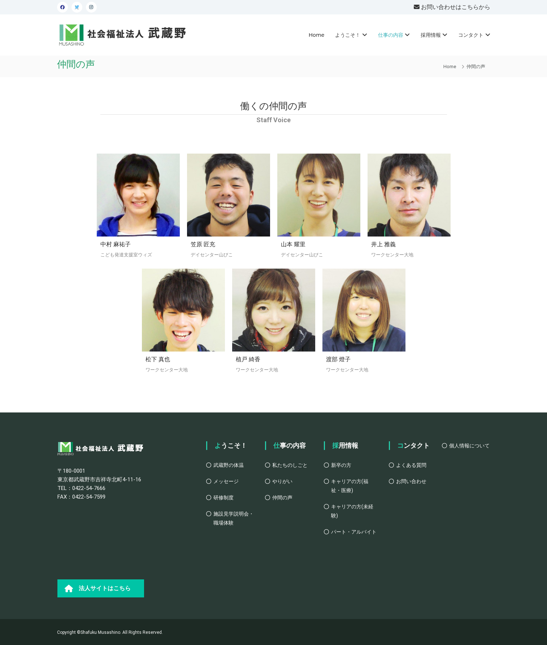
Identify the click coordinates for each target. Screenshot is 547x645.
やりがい (282, 481)
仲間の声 (282, 497)
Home (317, 35)
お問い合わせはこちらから (455, 7)
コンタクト (470, 35)
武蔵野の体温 (228, 465)
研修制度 (223, 497)
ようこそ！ (347, 35)
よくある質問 (411, 465)
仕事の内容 (390, 35)
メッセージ (226, 481)
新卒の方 (341, 465)
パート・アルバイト (354, 532)
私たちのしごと (290, 465)
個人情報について (469, 446)
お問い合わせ (411, 481)
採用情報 (431, 35)
